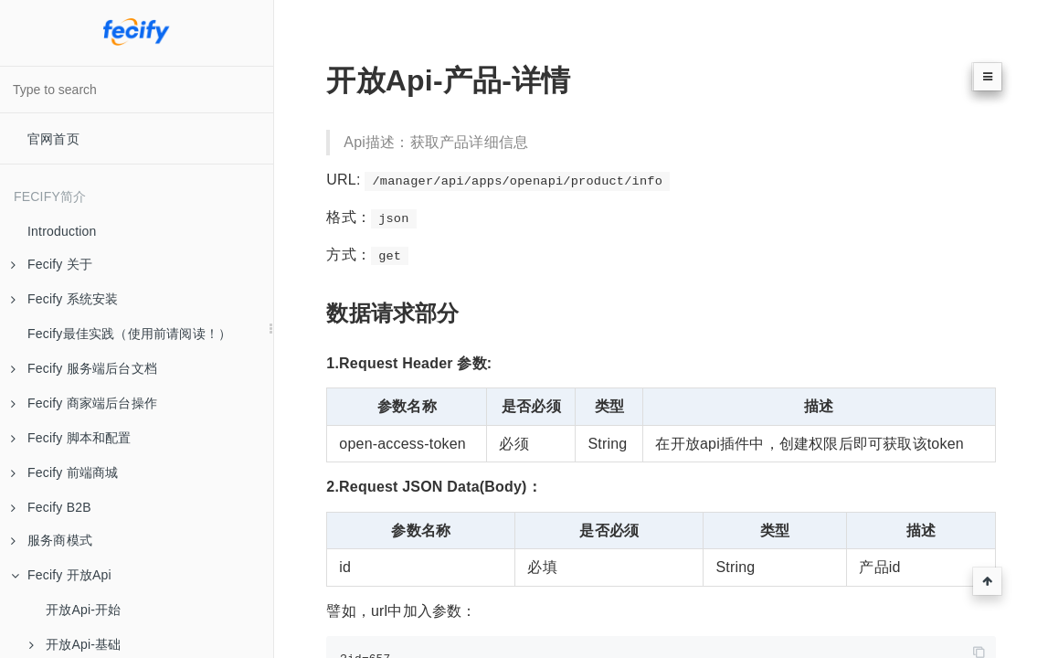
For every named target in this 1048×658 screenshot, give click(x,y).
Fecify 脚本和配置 (71, 437)
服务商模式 (51, 540)
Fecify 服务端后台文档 (84, 368)
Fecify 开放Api (61, 575)
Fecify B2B (51, 507)
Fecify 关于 (51, 264)
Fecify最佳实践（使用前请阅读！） (129, 333)
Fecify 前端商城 (64, 472)
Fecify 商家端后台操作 (84, 403)
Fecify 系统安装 (64, 299)
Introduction (62, 231)
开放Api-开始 (84, 609)
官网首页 (53, 139)
